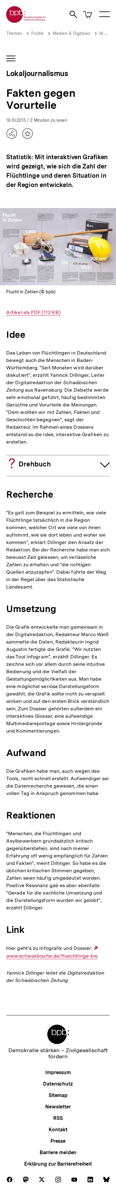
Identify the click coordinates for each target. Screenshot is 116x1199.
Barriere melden (58, 1152)
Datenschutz (58, 1084)
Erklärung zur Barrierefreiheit (58, 1164)
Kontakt (58, 1130)
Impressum (58, 1072)
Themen (14, 33)
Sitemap (58, 1095)
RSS (58, 1118)
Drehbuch (35, 464)
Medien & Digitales (71, 33)
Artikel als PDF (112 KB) (33, 312)
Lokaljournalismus (37, 73)
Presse (58, 1141)
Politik (37, 33)
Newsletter (58, 1107)
